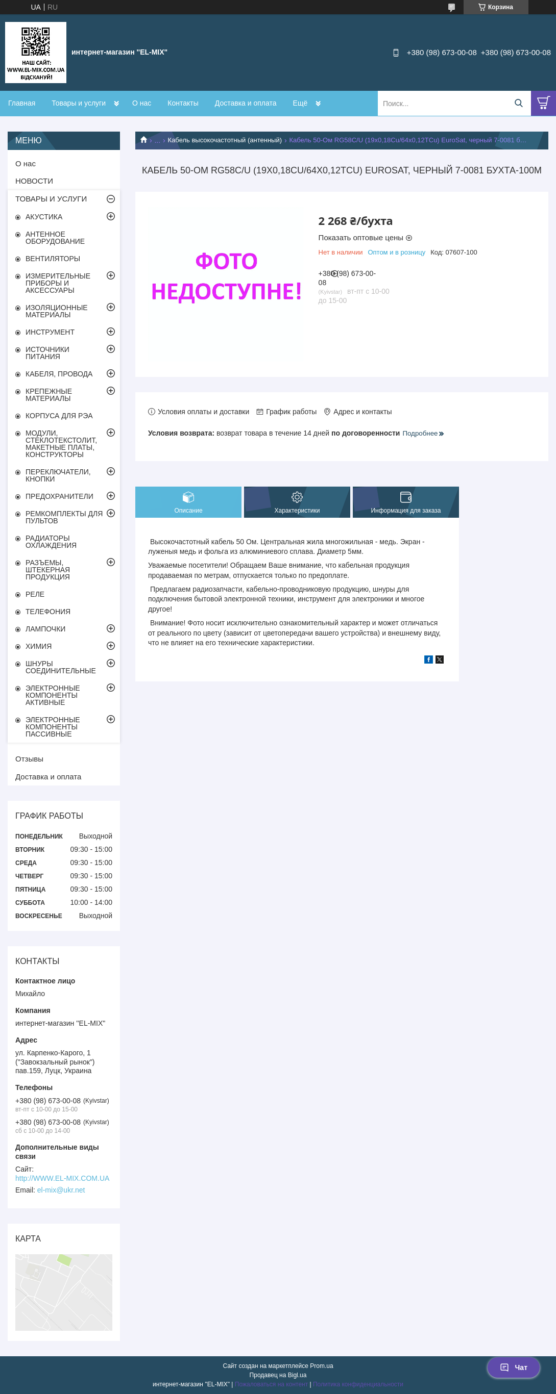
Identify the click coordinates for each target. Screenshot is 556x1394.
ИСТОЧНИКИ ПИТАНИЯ (47, 353)
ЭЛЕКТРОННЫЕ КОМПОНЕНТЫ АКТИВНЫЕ (53, 695)
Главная (21, 103)
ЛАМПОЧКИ (45, 629)
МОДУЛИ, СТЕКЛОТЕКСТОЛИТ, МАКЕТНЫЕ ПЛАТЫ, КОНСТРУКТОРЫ (61, 444)
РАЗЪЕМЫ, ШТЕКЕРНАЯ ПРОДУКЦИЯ (48, 570)
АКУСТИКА (44, 217)
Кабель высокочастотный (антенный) (225, 140)
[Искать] (518, 103)
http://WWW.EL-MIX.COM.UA (62, 1178)
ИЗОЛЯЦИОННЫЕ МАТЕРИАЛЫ (57, 311)
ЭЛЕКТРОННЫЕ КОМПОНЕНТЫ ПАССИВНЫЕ (53, 727)
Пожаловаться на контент (271, 1384)
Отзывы (29, 758)
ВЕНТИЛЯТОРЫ (53, 259)
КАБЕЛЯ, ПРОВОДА (59, 374)
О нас (141, 103)
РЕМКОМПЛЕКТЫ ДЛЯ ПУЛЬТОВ (64, 517)
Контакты (182, 103)
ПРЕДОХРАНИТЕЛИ (59, 496)
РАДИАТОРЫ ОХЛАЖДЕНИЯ (51, 541)
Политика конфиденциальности (358, 1384)
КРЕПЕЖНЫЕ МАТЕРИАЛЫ (49, 394)
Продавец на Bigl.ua (278, 1375)
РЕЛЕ (35, 594)
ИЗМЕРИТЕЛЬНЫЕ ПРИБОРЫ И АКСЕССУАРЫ (58, 283)
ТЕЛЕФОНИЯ (48, 611)
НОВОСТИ (34, 180)
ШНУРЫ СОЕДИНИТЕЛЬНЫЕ (61, 667)
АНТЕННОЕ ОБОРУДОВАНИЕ (55, 237)
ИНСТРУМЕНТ (50, 332)
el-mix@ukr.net (61, 1190)
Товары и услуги (79, 103)
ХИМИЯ (39, 646)
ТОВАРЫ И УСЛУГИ (51, 198)
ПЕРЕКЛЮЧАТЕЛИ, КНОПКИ (58, 475)
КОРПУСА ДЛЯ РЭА (59, 416)
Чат (513, 1367)
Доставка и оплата (246, 103)
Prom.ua (321, 1366)
